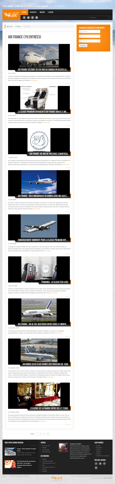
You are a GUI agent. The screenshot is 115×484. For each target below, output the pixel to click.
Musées (44, 447)
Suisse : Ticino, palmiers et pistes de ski (26, 450)
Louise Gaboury (11, 14)
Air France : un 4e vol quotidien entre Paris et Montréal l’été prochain (43, 324)
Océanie (44, 471)
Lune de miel (46, 445)
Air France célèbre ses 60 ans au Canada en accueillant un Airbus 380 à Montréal (43, 69)
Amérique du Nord (47, 461)
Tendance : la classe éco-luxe (54, 282)
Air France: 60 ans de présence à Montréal (49, 153)
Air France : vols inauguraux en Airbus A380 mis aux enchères (43, 195)
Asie (43, 465)
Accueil (24, 12)
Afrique (44, 459)
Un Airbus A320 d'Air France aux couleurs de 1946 (45, 364)
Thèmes (18, 26)
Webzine (42, 12)
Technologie (45, 450)
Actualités (33, 12)
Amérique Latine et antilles (49, 463)
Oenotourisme (46, 452)
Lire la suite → (34, 80)
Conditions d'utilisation (102, 456)
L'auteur (50, 12)
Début (32, 434)
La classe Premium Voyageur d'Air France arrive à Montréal (43, 111)
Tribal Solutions (107, 478)
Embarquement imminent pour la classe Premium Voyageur (43, 240)
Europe (44, 469)
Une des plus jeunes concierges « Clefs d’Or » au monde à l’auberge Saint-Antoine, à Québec (26, 464)
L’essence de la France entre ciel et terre (49, 408)
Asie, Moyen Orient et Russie (49, 467)
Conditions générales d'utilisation (19, 476)
